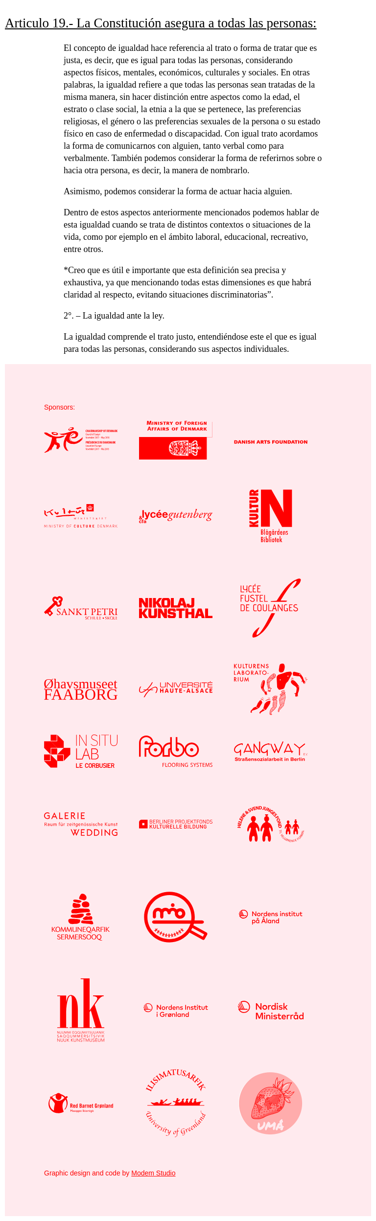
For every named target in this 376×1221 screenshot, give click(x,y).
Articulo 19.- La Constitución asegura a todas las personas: (161, 23)
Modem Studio (153, 1173)
